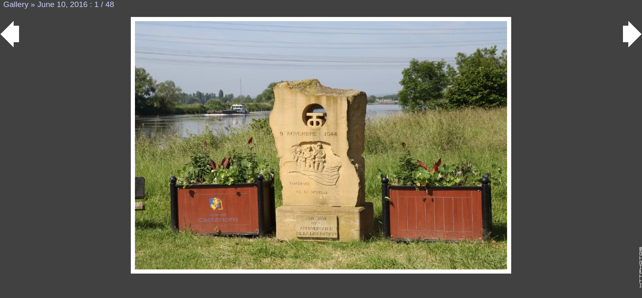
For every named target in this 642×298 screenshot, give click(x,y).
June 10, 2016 (62, 4)
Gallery (16, 4)
